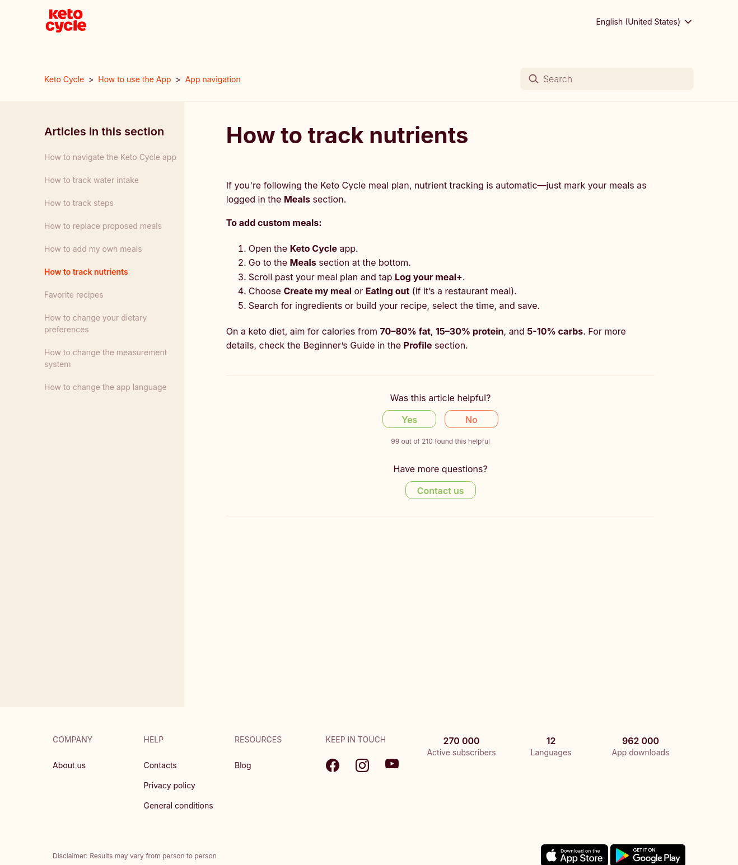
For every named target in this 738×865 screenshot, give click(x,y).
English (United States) (645, 21)
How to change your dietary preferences (95, 323)
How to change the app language (105, 387)
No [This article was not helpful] (471, 419)
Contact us (440, 490)
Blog (243, 765)
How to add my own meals (93, 248)
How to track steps (79, 203)
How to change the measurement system (105, 358)
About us (69, 765)
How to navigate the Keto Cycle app (110, 157)
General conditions (178, 805)
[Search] (607, 79)
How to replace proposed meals (103, 226)
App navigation (213, 79)
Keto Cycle (64, 79)
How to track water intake (91, 180)
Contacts (160, 765)
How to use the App (134, 79)
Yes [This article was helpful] (409, 419)
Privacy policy (169, 785)
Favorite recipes (74, 294)
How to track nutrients (86, 271)
